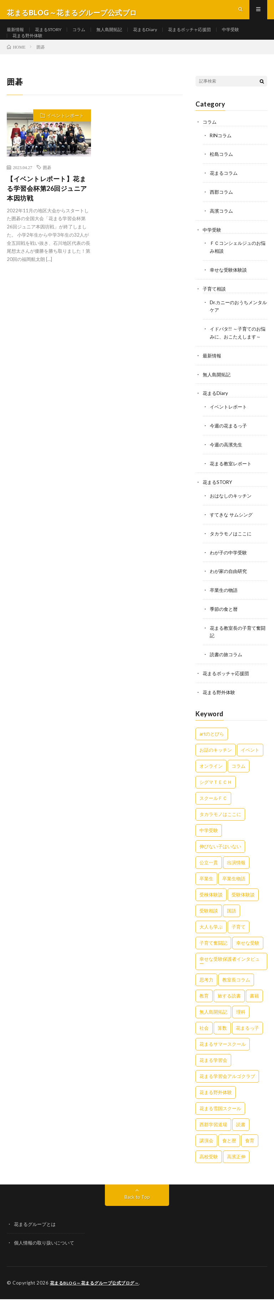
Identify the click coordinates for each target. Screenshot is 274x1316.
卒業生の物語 (225, 610)
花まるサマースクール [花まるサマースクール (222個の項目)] (222, 1061)
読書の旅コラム (227, 673)
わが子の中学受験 (230, 572)
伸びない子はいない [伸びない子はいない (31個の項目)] (220, 864)
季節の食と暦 (225, 628)
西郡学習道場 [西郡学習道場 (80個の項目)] (213, 1142)
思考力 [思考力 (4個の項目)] (206, 997)
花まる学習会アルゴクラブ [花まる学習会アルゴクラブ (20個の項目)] (227, 1094)
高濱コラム (222, 229)
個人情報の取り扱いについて (46, 1260)
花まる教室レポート (232, 485)
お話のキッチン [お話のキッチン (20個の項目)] (215, 767)
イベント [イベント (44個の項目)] (250, 767)
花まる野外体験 (61, 49)
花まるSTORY (54, 36)
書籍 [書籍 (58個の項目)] (254, 1013)
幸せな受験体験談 (230, 287)
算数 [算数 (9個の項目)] (222, 1045)
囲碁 (47, 187)
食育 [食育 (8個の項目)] (249, 1158)
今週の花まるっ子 (230, 448)
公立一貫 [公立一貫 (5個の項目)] (208, 880)
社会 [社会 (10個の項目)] (204, 1045)
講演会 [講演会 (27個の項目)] (206, 1158)
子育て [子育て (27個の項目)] (238, 944)
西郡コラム (222, 211)
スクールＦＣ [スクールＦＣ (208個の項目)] (213, 815)
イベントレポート (65, 135)
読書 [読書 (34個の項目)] (240, 1142)
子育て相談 (215, 306)
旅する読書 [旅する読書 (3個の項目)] (229, 1013)
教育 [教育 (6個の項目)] (204, 1013)
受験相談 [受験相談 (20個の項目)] (208, 928)
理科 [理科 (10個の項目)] (240, 1029)
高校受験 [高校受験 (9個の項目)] (208, 1174)
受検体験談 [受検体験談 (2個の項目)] (211, 912)
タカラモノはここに (232, 554)
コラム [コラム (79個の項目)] (238, 783)
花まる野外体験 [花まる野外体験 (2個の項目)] (215, 1110)
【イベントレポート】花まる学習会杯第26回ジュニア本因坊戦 (47, 208)
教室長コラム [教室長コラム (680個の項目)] (236, 997)
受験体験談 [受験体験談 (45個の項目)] (243, 912)
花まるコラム (225, 192)
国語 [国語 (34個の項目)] (231, 928)
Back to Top (137, 1214)
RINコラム (221, 155)
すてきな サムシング (233, 535)
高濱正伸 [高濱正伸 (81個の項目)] (236, 1174)
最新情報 (17, 36)
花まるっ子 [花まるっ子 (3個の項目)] (247, 1045)
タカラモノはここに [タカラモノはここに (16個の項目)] (220, 832)
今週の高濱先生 (227, 466)
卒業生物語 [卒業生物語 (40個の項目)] (233, 896)
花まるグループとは (36, 1241)
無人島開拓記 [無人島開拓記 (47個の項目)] (213, 1029)
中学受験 (22, 49)
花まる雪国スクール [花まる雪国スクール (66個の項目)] (220, 1126)
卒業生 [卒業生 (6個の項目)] (206, 896)
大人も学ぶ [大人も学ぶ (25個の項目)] (211, 944)
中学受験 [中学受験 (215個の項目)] (208, 848)
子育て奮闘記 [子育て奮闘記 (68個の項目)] (213, 960)
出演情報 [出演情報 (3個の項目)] (236, 880)
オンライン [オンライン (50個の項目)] (211, 783)
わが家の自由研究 (230, 591)
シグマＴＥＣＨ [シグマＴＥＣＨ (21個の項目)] (215, 799)
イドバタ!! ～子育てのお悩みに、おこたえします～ (237, 352)
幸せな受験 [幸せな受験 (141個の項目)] (247, 960)
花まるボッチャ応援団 (210, 36)
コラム (88, 36)
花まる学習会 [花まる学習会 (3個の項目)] (213, 1077)
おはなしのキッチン (232, 517)
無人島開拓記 (122, 36)
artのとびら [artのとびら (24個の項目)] (211, 751)
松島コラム (222, 173)
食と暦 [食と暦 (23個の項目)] (229, 1158)
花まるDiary (161, 36)
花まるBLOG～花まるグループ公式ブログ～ (98, 1300)
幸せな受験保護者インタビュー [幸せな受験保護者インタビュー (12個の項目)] (229, 979)
